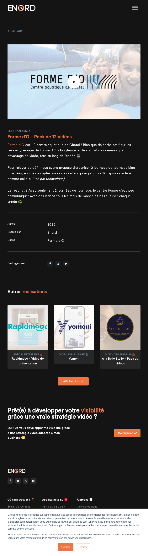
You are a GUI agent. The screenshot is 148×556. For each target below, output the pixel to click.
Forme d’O (16, 145)
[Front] (17, 470)
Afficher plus (73, 381)
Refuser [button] (83, 547)
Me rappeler (127, 433)
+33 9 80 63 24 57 (53, 506)
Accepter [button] (65, 547)
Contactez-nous (87, 506)
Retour (15, 30)
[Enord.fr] (21, 7)
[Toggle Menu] (135, 7)
